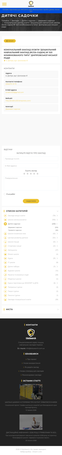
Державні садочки (13, 109)
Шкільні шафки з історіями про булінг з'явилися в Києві (31, 402)
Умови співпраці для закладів (32, 371)
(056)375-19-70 (11, 84)
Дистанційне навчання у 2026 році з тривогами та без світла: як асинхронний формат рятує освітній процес (31, 433)
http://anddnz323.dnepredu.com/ (18, 101)
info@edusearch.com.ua (35, 348)
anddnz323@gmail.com (15, 92)
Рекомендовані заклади (31, 375)
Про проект (31, 359)
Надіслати (31, 201)
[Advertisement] (31, 130)
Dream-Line (37, 452)
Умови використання (31, 363)
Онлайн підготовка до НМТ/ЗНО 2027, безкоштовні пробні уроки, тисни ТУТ (31, 10)
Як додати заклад (32, 367)
